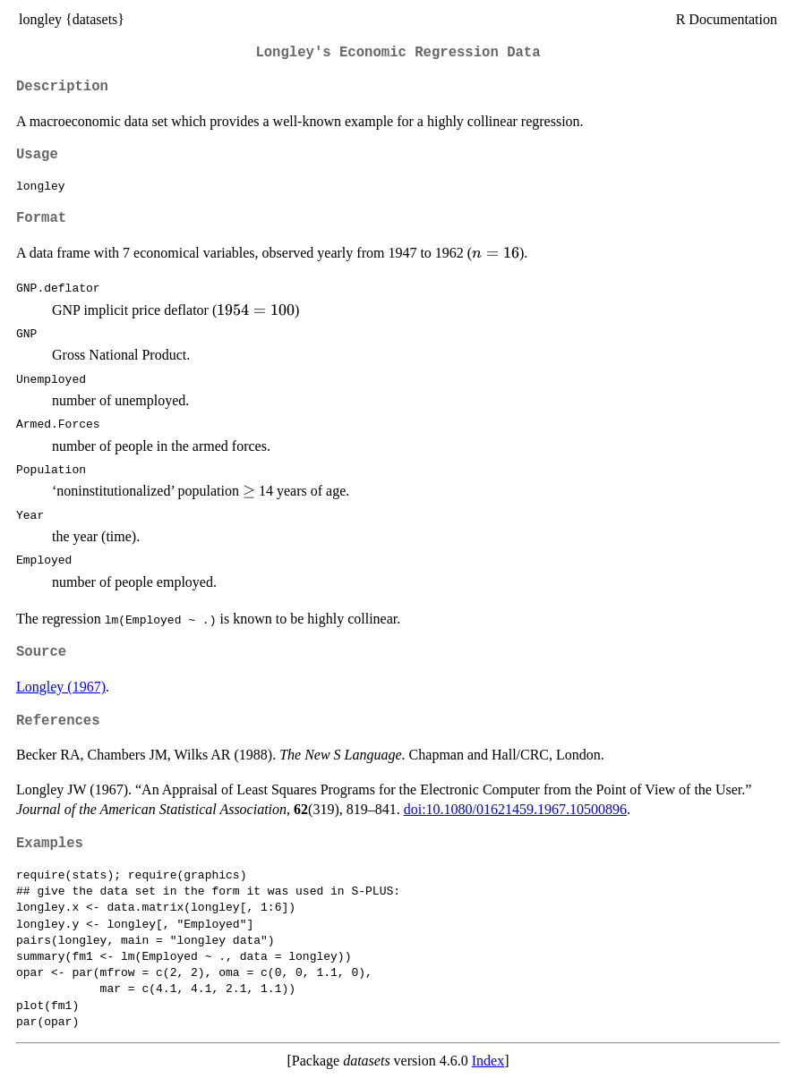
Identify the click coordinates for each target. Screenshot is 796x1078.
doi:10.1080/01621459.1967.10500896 (515, 809)
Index (488, 1060)
